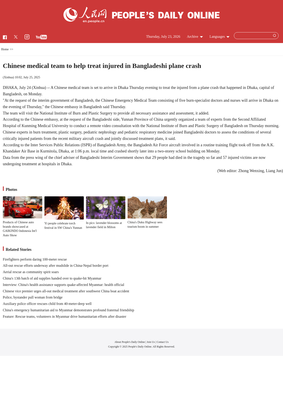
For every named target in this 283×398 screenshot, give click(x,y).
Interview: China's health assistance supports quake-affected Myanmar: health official (63, 285)
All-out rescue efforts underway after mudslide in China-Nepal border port (55, 265)
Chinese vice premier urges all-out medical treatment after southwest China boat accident (66, 291)
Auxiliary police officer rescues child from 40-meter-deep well (47, 304)
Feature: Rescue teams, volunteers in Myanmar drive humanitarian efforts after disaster (64, 316)
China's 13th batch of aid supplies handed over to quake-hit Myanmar (52, 278)
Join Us (151, 342)
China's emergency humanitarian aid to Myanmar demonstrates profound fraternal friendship (68, 310)
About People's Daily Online (130, 342)
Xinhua (8, 77)
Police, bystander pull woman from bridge (33, 297)
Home (5, 49)
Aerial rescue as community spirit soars (31, 272)
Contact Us (163, 342)
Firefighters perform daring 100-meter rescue (35, 259)
